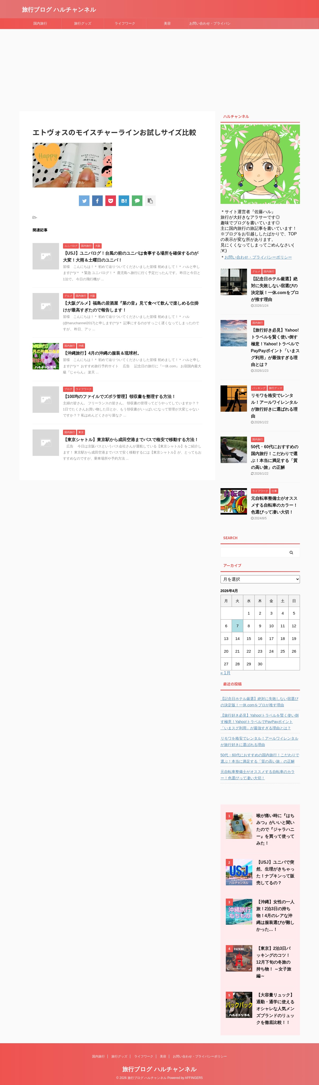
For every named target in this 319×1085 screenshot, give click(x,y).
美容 (167, 23)
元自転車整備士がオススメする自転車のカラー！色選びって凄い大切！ (274, 505)
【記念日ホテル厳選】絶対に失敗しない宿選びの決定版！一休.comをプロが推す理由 (259, 702)
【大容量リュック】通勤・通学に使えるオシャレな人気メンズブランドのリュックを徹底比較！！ (275, 1009)
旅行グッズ (82, 23)
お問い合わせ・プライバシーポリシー (210, 25)
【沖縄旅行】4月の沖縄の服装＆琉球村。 (102, 353)
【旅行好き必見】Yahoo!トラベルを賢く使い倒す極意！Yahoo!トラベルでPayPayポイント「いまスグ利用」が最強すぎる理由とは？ (260, 721)
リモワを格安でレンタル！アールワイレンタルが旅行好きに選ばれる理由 (259, 741)
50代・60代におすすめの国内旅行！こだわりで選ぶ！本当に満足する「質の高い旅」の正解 (260, 758)
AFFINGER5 (194, 1078)
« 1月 (226, 673)
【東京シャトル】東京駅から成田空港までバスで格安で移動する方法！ (131, 439)
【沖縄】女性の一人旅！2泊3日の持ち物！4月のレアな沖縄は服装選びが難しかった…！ (275, 916)
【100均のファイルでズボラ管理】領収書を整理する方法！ (119, 396)
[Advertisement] (159, 69)
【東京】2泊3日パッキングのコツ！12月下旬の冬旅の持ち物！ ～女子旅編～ (273, 962)
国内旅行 (40, 23)
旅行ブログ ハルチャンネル (59, 9)
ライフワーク (125, 23)
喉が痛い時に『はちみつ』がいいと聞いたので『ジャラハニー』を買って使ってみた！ (275, 829)
